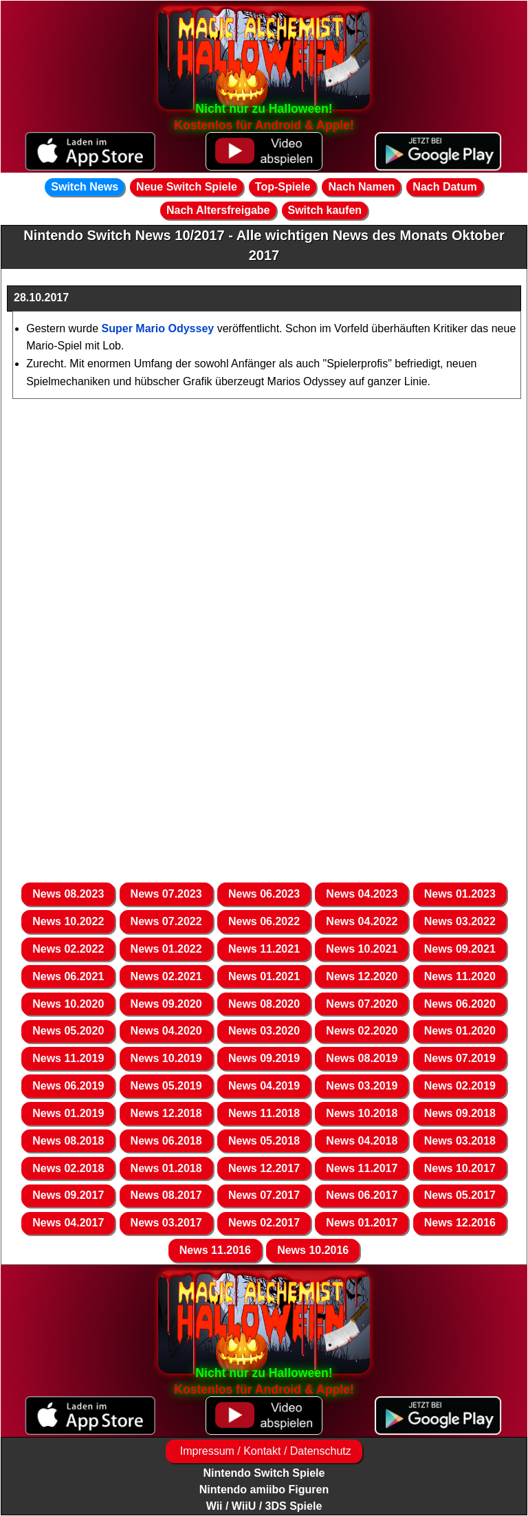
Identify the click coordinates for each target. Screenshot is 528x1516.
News (68, 894)
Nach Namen (361, 187)
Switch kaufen (325, 210)
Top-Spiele (283, 187)
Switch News (84, 187)
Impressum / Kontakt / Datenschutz (264, 1451)
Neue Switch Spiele (186, 187)
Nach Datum (444, 187)
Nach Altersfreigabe (218, 210)
